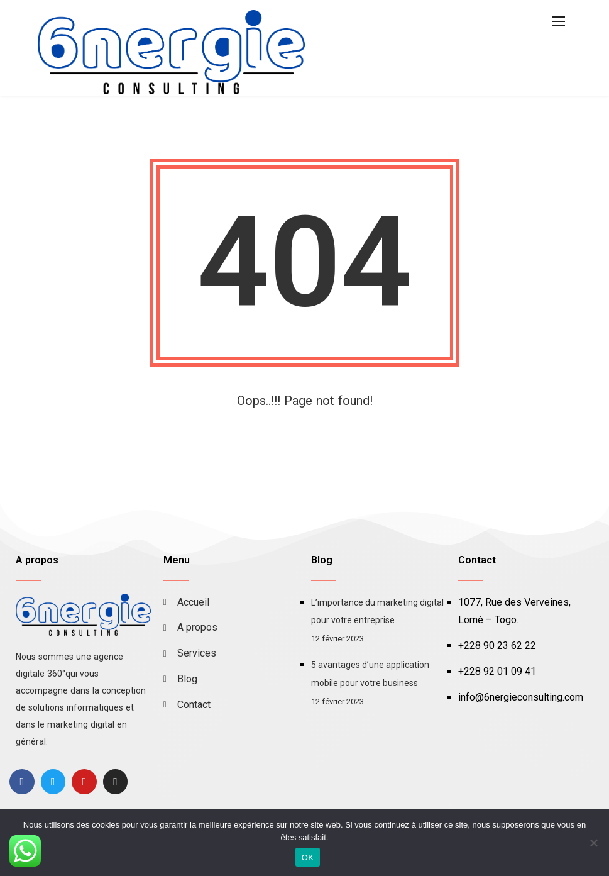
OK (308, 857)
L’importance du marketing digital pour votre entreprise (377, 611)
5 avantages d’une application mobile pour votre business (370, 674)
